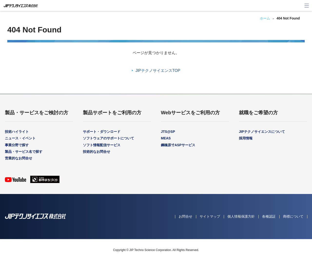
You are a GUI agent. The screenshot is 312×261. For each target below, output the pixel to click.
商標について (293, 216)
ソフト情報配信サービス (101, 145)
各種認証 (269, 216)
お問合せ (185, 216)
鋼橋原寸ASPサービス (178, 145)
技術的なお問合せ (96, 152)
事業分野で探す (17, 145)
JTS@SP (168, 132)
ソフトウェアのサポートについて (108, 138)
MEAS (166, 138)
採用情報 (246, 138)
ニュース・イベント (20, 138)
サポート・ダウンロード (101, 132)
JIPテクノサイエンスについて (262, 132)
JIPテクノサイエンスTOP (158, 70)
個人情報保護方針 (241, 216)
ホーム (265, 18)
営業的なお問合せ (18, 158)
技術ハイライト (17, 132)
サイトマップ (210, 216)
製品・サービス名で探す (23, 152)
